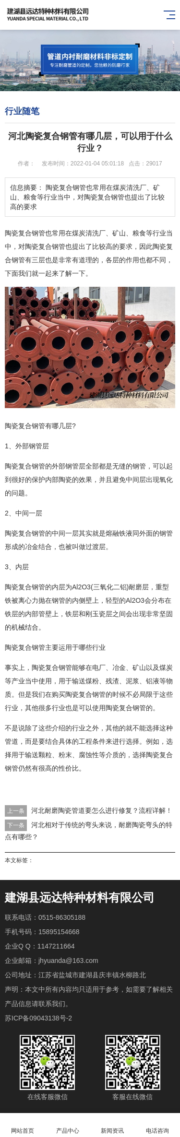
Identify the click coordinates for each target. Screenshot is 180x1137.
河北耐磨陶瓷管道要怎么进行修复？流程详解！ (101, 810)
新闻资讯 (112, 1125)
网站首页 (22, 1125)
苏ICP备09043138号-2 (38, 1018)
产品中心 (67, 1125)
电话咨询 (157, 1125)
